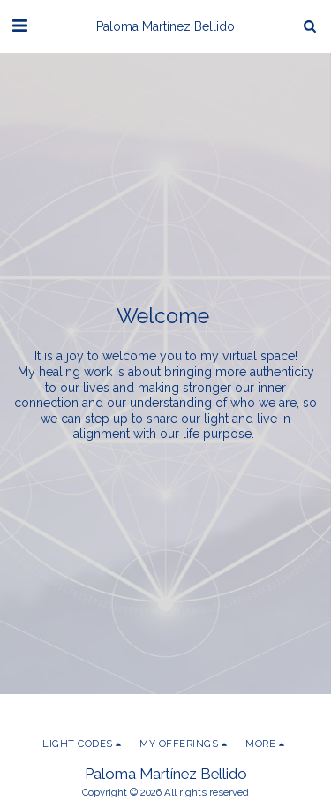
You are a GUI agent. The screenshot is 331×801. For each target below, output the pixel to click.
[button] (19, 25)
